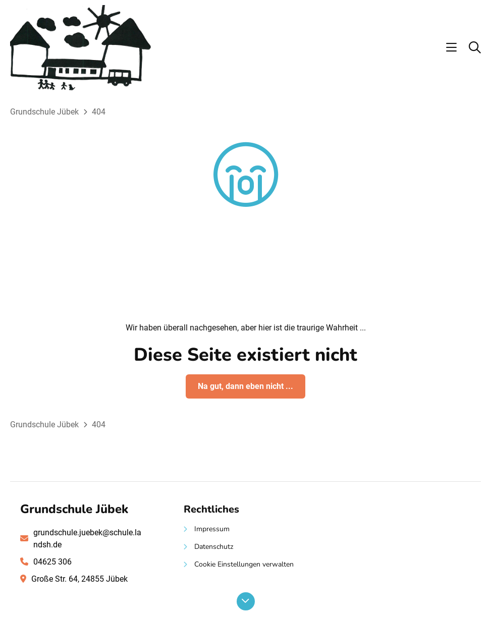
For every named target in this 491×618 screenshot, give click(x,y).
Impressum (212, 529)
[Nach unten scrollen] (246, 601)
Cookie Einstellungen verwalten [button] (244, 564)
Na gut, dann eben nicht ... (245, 386)
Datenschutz (213, 546)
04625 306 (52, 562)
